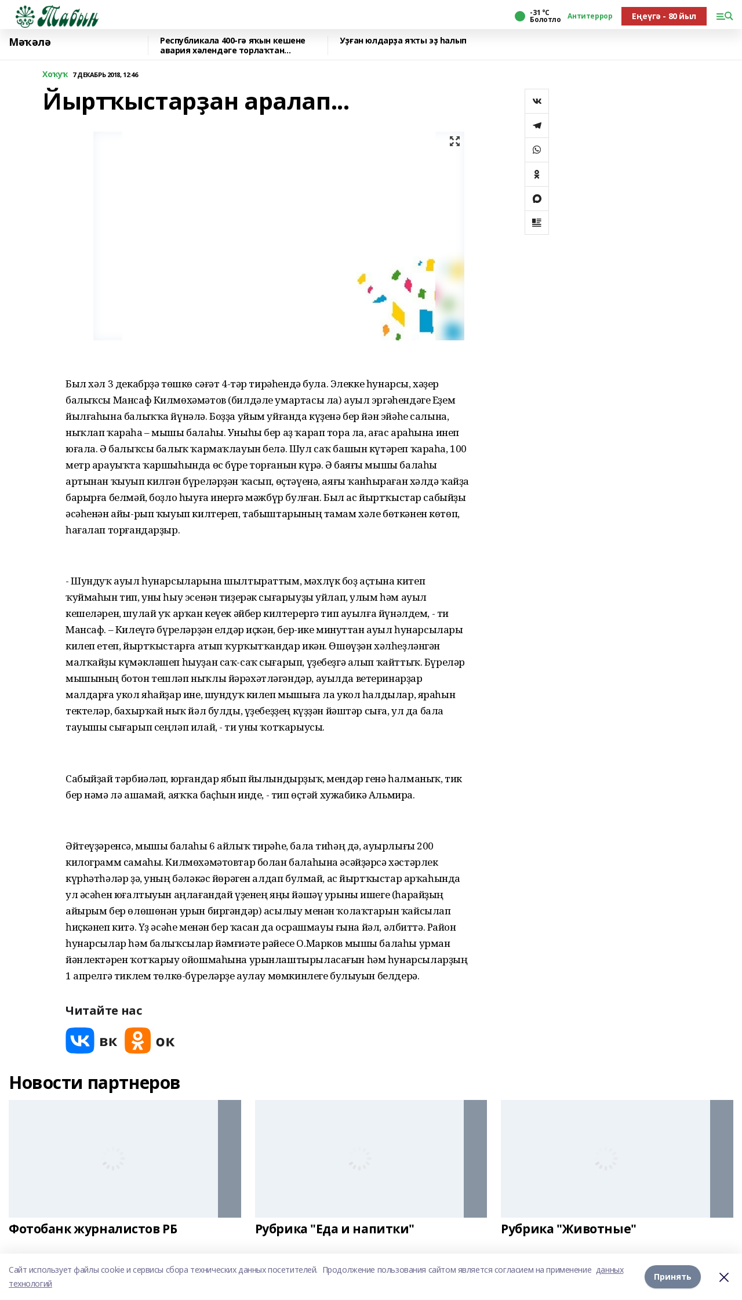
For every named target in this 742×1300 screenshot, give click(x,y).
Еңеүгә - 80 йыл (664, 15)
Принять (673, 1276)
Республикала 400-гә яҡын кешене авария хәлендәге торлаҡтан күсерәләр (232, 45)
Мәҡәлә (29, 42)
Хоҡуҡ (55, 74)
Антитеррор (590, 16)
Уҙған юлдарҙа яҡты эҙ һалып (403, 41)
